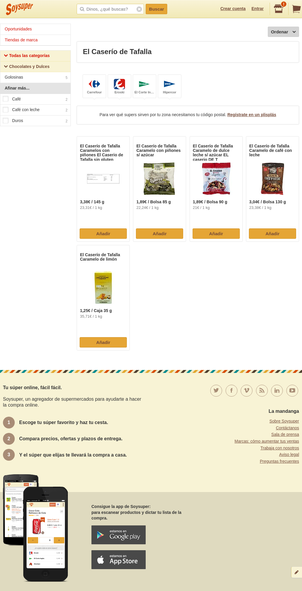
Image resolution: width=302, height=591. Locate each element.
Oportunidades (18, 29)
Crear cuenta (233, 8)
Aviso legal (289, 454)
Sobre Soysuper (284, 421)
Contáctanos (287, 428)
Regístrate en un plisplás (251, 114)
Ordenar (283, 32)
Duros (35, 121)
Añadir (103, 233)
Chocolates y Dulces (27, 67)
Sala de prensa (285, 434)
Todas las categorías (27, 56)
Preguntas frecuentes (279, 461)
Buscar (156, 9)
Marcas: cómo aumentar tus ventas (266, 441)
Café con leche (35, 110)
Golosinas (36, 78)
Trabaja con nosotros (279, 448)
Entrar (258, 8)
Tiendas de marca (21, 40)
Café (35, 99)
